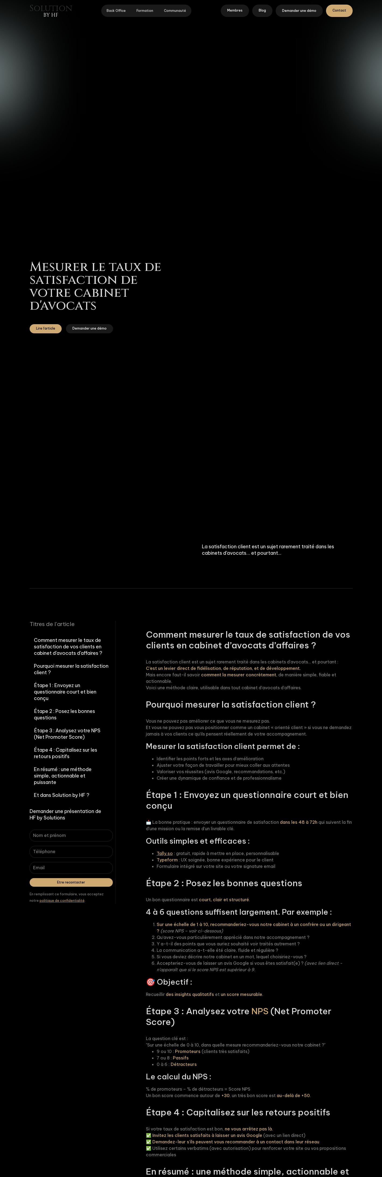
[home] (51, 10)
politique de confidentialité (62, 901)
